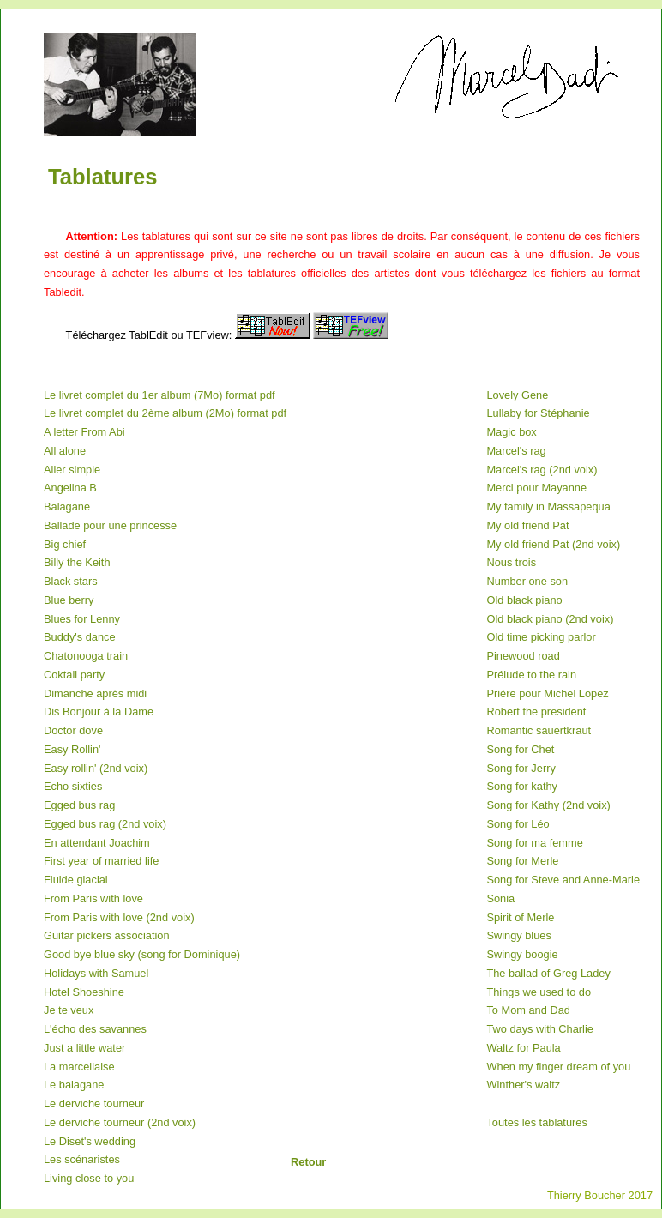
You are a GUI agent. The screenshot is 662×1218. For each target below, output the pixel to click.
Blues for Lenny (82, 618)
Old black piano (524, 600)
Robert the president (536, 711)
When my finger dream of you (558, 1066)
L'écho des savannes (95, 1028)
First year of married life (101, 860)
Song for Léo (517, 823)
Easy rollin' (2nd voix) (95, 768)
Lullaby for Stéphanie (537, 413)
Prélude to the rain (531, 674)
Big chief (65, 544)
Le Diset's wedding (89, 1141)
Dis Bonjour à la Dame (98, 711)
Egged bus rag (79, 805)
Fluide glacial (76, 879)
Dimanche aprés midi (95, 693)
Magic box (511, 431)
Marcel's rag (515, 450)
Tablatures (103, 177)
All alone (65, 450)
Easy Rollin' (72, 749)
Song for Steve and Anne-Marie (563, 879)
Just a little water (84, 1047)
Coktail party (74, 674)
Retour (308, 1161)
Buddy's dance (80, 636)
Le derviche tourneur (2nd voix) (120, 1122)
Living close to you (89, 1178)
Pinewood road (522, 655)
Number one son (527, 581)
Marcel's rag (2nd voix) (541, 469)
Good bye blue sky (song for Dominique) (142, 954)
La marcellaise (79, 1066)
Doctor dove (73, 730)
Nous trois (511, 562)
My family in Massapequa (548, 506)
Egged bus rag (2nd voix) (105, 823)
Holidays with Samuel (96, 973)
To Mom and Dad (527, 1010)
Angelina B (70, 487)
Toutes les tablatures (536, 1122)
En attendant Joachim (97, 842)
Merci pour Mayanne (536, 487)
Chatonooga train (86, 655)
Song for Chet (520, 749)
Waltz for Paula (523, 1047)
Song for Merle (522, 860)
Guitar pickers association (107, 935)
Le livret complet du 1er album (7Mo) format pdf (159, 395)
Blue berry (68, 600)
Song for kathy (521, 786)
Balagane (67, 506)
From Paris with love (93, 898)
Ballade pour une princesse (110, 525)
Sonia (500, 898)
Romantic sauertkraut (538, 730)
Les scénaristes (82, 1159)
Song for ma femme (534, 842)
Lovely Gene (517, 395)
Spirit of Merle (520, 917)
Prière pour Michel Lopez (547, 693)
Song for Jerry (520, 768)
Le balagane (74, 1084)
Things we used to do (538, 992)
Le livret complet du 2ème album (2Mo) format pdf (165, 413)
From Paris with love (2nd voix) (119, 917)
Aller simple (72, 469)
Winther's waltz (523, 1084)
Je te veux (68, 1010)
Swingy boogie (521, 954)
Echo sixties (73, 786)
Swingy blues (518, 935)
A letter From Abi (84, 431)
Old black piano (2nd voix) (549, 618)
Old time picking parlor (540, 636)
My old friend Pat (527, 525)
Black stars (71, 581)
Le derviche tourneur (94, 1103)
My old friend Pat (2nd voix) (553, 544)
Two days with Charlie (539, 1028)
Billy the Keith (77, 562)
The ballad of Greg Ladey (548, 973)
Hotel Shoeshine (84, 992)
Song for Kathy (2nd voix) (548, 805)
